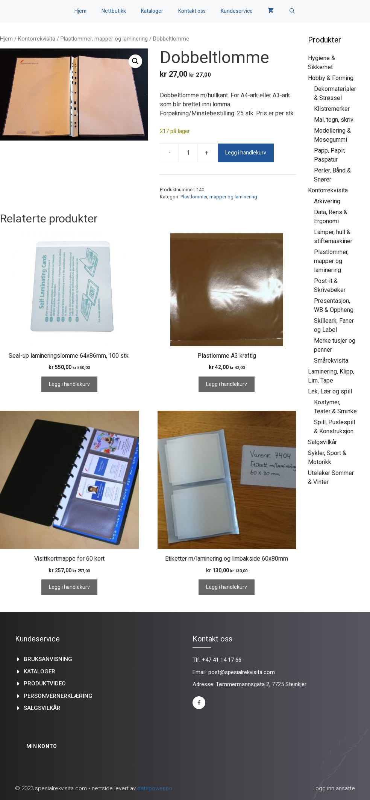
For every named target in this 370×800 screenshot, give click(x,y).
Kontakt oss (192, 11)
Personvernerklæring (58, 696)
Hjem (80, 11)
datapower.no (154, 788)
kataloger (39, 671)
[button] (135, 61)
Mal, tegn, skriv (333, 119)
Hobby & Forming (330, 78)
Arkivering (327, 201)
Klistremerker (332, 108)
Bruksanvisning (48, 659)
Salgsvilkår (322, 442)
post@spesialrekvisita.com (241, 672)
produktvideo (45, 683)
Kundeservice (237, 11)
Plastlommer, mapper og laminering (104, 38)
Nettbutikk (114, 11)
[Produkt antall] (188, 153)
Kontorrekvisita (36, 38)
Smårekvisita (331, 360)
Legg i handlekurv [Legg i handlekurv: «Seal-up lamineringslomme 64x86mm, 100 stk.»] (69, 384)
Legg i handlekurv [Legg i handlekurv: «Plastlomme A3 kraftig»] (226, 384)
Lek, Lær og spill (330, 391)
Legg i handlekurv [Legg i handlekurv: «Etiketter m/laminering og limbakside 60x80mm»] (226, 587)
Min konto (41, 746)
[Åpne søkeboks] (292, 11)
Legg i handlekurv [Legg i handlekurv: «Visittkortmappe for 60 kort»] (69, 587)
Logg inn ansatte (333, 788)
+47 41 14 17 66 (221, 659)
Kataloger (152, 11)
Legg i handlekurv (245, 153)
